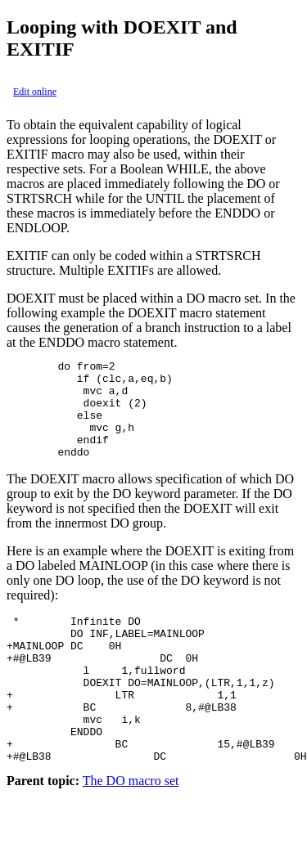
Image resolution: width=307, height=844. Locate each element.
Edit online (34, 91)
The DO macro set (131, 830)
